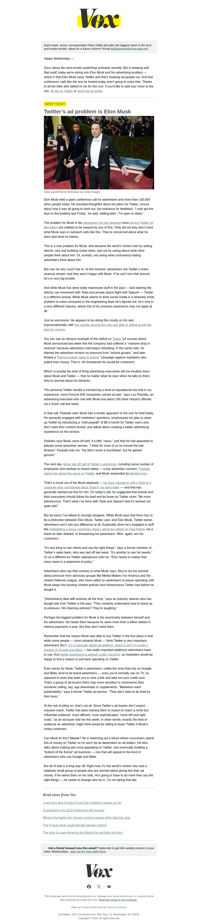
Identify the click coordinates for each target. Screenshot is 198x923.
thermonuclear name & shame (78, 357)
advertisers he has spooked (102, 222)
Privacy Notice (90, 907)
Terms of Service (117, 907)
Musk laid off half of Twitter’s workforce (89, 464)
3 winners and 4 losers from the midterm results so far (82, 803)
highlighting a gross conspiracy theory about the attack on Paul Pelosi (97, 529)
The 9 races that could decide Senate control (75, 825)
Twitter (116, 338)
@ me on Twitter (61, 91)
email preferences (123, 896)
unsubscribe (144, 896)
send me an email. (90, 91)
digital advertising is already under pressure (90, 654)
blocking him (138, 473)
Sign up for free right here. (88, 851)
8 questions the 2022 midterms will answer (74, 810)
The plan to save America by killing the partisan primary (83, 832)
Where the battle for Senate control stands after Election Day (86, 817)
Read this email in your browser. (118, 899)
